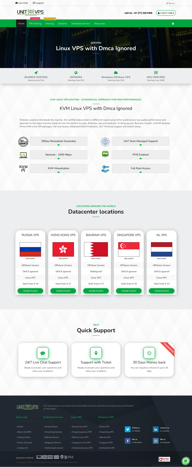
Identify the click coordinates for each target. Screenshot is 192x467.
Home (21, 23)
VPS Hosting (35, 22)
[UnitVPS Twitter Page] (128, 429)
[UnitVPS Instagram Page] (156, 441)
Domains (62, 23)
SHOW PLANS (30, 291)
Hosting (49, 22)
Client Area (166, 12)
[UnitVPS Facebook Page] (128, 441)
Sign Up (170, 3)
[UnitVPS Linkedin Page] (156, 429)
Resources (100, 23)
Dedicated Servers (81, 23)
